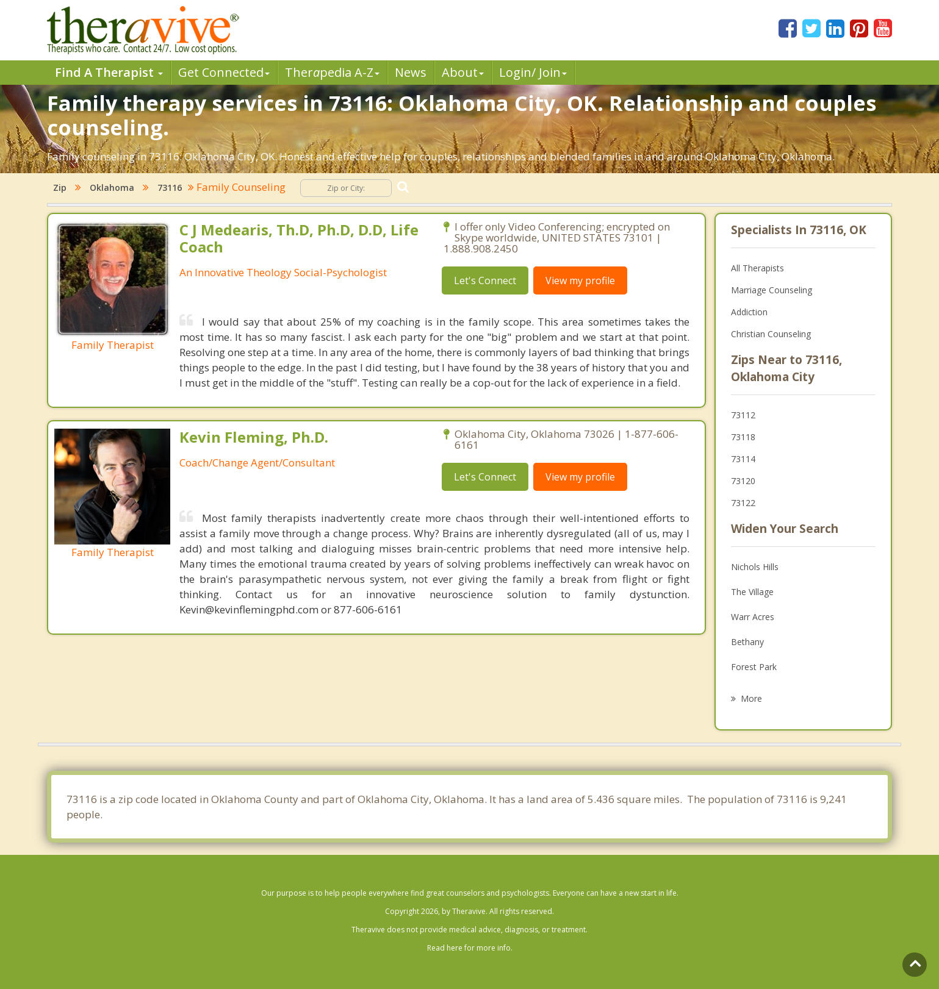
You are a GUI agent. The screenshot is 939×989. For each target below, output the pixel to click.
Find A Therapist (109, 72)
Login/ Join (533, 72)
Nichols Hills (755, 567)
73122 (743, 503)
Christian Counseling (771, 334)
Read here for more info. (470, 948)
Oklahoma (112, 187)
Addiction (749, 312)
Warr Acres (752, 617)
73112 (743, 415)
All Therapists (757, 268)
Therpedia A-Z (332, 72)
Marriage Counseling (771, 290)
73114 (743, 459)
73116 (169, 187)
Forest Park (754, 667)
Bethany (747, 642)
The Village (752, 592)
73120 (743, 481)
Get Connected (224, 72)
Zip (60, 187)
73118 (743, 437)
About (463, 72)
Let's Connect (485, 280)
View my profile (580, 280)
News (410, 72)
